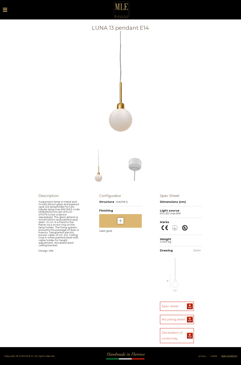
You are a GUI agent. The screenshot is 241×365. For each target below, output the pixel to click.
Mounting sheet (173, 319)
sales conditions (229, 356)
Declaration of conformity (172, 335)
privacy (202, 356)
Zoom (197, 250)
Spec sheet (170, 306)
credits (213, 356)
